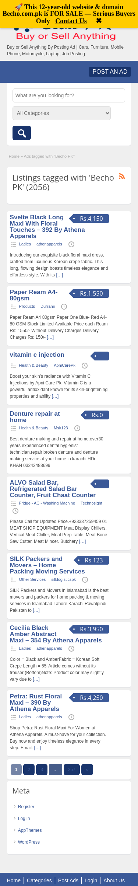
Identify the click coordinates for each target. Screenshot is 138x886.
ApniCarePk (64, 365)
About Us (114, 880)
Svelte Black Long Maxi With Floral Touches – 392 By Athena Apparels (47, 227)
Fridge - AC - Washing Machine (47, 503)
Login (91, 880)
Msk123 (61, 428)
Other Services (32, 579)
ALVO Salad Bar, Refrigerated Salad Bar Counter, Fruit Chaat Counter (53, 489)
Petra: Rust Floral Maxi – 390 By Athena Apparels (36, 702)
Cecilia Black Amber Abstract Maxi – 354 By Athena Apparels (56, 634)
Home (14, 156)
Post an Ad (109, 72)
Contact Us (71, 21)
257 (71, 769)
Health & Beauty (34, 365)
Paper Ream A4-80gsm (34, 295)
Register (26, 806)
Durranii (47, 306)
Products (27, 306)
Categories (39, 880)
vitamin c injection (37, 354)
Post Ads (68, 880)
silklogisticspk (63, 579)
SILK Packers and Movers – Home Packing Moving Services (47, 565)
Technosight (91, 503)
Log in (24, 818)
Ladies (25, 244)
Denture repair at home (35, 416)
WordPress (29, 842)
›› (87, 769)
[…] (59, 275)
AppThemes (30, 830)
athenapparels (49, 244)
